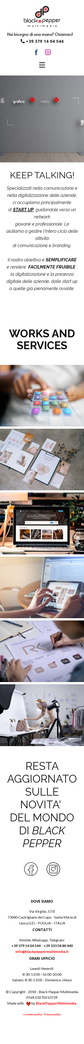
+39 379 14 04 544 (42, 41)
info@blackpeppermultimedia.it (42, 951)
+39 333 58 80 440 (58, 945)
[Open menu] (42, 65)
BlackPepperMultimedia (56, 1003)
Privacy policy (52, 1014)
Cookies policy (32, 1014)
